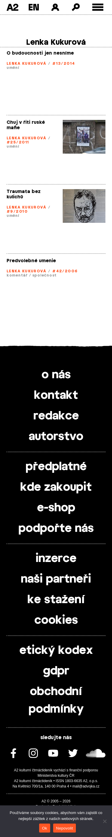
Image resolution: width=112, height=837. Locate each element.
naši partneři (56, 579)
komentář (17, 275)
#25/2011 (18, 142)
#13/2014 (63, 63)
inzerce (56, 559)
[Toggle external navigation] (97, 7)
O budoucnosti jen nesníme (40, 53)
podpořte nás (56, 528)
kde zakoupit (56, 487)
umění (13, 68)
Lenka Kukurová (26, 63)
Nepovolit (64, 828)
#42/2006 (65, 271)
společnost (44, 275)
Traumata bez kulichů (24, 194)
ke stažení (56, 600)
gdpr (56, 671)
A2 (12, 7)
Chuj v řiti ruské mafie (26, 125)
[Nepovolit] (105, 821)
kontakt (56, 395)
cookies (56, 620)
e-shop (56, 508)
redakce (56, 416)
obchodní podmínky (56, 700)
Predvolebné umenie (31, 261)
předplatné (56, 467)
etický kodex (56, 650)
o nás (56, 375)
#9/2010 (17, 211)
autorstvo (56, 437)
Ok (44, 828)
